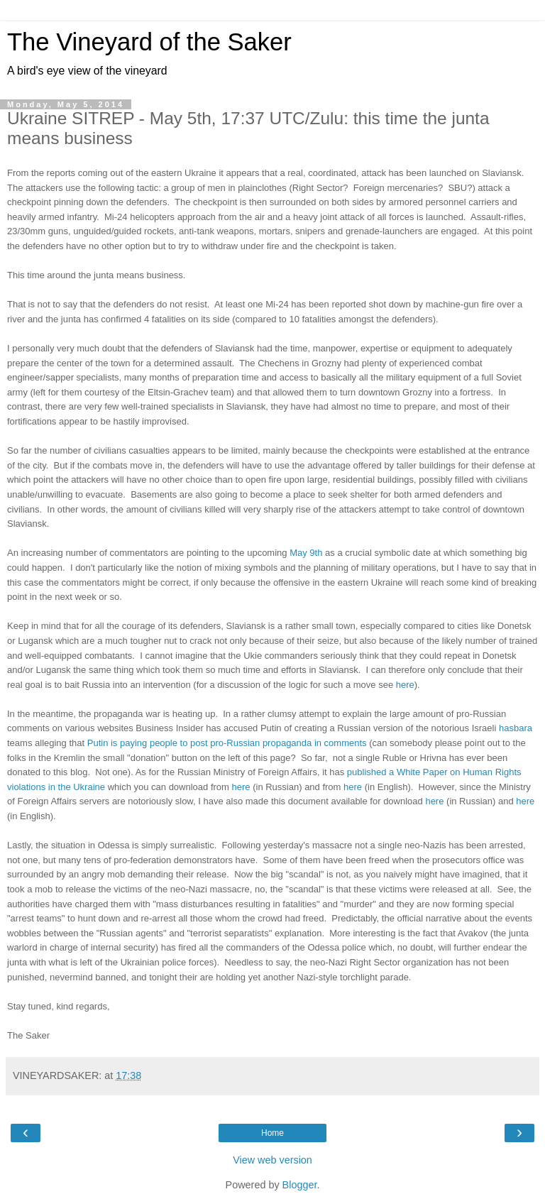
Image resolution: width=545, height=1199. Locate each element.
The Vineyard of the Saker (149, 41)
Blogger (299, 1184)
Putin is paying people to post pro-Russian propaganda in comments (227, 743)
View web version (272, 1160)
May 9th (306, 552)
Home (272, 1133)
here (405, 684)
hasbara (515, 728)
